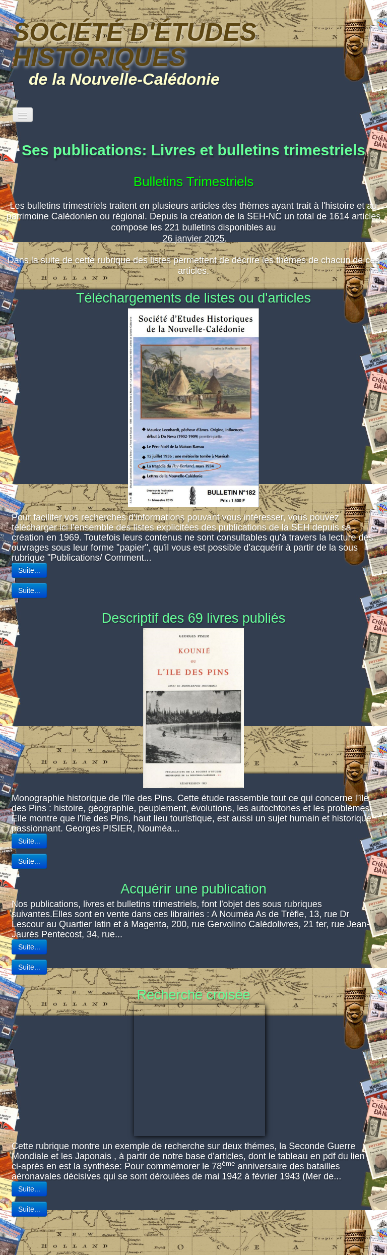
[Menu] (23, 114)
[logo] (193, 51)
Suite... (29, 590)
